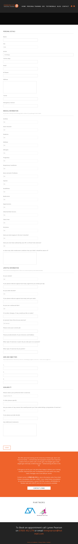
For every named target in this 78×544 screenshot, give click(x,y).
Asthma (5, 119)
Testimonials (51, 6)
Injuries (5, 180)
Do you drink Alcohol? (9, 290)
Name (5, 37)
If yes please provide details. (11, 415)
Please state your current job (11, 328)
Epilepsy (5, 142)
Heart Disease (7, 126)
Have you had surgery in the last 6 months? (16, 235)
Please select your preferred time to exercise (16, 392)
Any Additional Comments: (11, 422)
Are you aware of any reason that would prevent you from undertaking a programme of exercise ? (32, 407)
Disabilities (6, 188)
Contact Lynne (39, 488)
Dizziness (6, 227)
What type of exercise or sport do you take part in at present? (21, 342)
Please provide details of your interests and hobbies (18, 335)
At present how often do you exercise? (14, 320)
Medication (6, 196)
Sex (4, 43)
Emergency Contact (9, 102)
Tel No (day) (6, 58)
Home (24, 6)
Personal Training (34, 6)
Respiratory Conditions (10, 165)
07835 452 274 (32, 477)
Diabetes (5, 134)
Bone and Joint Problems (10, 173)
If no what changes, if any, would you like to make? (18, 313)
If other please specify (10, 400)
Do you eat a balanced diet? (11, 305)
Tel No (5, 95)
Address (5, 79)
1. (3, 365)
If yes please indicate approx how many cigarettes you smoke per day (24, 283)
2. (3, 372)
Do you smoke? (7, 276)
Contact (65, 6)
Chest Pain (6, 219)
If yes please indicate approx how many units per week (19, 298)
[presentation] (14, 440)
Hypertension (7, 204)
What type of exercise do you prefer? (14, 349)
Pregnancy (6, 157)
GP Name (6, 72)
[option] (30, 510)
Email (4, 65)
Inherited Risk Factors (9, 211)
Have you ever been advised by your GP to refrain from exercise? (22, 242)
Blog (59, 6)
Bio (43, 6)
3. (3, 379)
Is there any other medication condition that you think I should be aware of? (25, 250)
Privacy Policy (42, 542)
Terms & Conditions (32, 542)
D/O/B (5, 51)
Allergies (5, 149)
